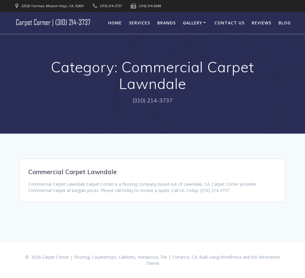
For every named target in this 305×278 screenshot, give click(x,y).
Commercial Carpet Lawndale (72, 172)
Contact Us (229, 23)
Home (115, 23)
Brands (166, 23)
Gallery (192, 23)
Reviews (261, 23)
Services (139, 23)
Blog (284, 23)
